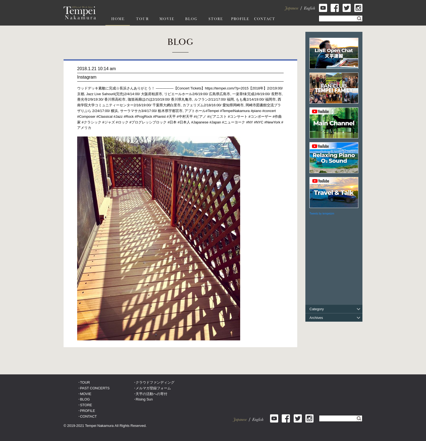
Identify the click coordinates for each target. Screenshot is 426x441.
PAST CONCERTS (94, 388)
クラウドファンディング (155, 382)
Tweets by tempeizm (321, 213)
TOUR (85, 382)
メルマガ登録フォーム (153, 388)
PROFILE (87, 411)
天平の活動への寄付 (151, 394)
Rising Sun (144, 399)
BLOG (85, 399)
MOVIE (85, 394)
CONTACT (88, 416)
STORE (86, 405)
